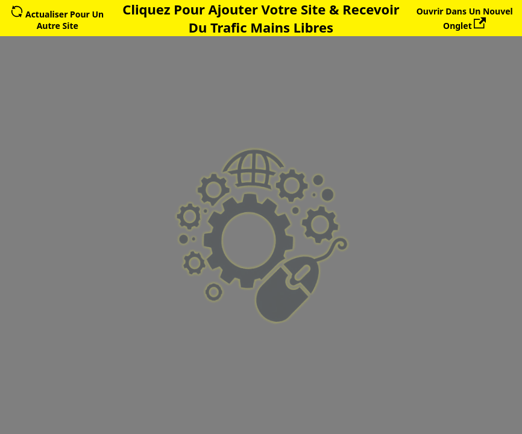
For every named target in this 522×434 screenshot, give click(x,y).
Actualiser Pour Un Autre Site (57, 19)
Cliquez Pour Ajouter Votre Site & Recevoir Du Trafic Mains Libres (260, 18)
